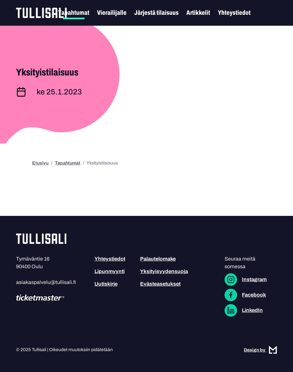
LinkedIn (252, 310)
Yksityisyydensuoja (164, 271)
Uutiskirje (106, 284)
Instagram (254, 279)
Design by (260, 350)
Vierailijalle (112, 12)
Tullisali (41, 13)
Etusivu (40, 163)
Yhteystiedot (234, 12)
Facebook (254, 294)
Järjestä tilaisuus (156, 12)
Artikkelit (198, 12)
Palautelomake (158, 258)
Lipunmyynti (109, 271)
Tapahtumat (73, 12)
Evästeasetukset (160, 284)
